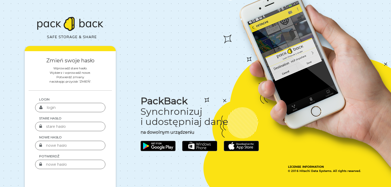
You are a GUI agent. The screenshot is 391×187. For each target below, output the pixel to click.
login (44, 99)
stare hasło (50, 118)
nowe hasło (50, 137)
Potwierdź (49, 156)
